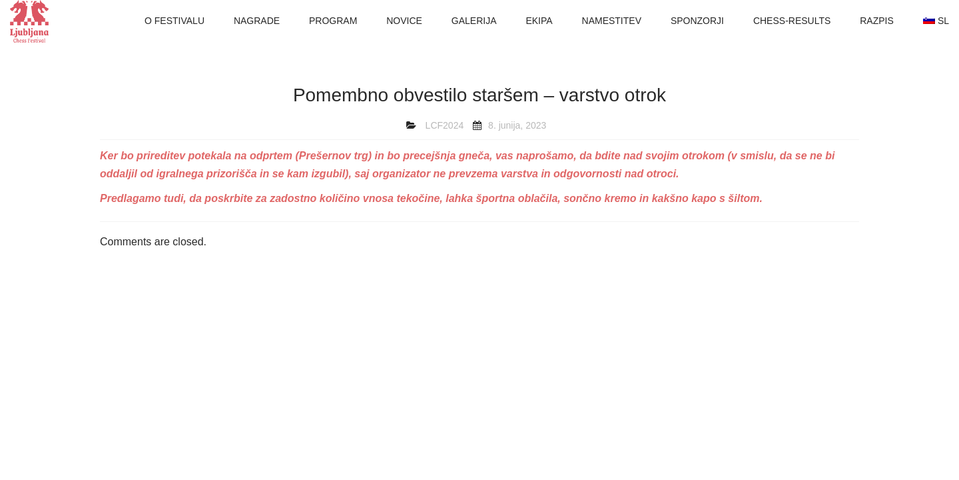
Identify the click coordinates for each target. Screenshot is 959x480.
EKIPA (538, 20)
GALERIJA (474, 20)
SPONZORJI (697, 20)
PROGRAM (333, 20)
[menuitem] (936, 21)
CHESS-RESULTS (791, 20)
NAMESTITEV (611, 20)
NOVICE (404, 20)
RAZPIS (877, 20)
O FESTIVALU (174, 20)
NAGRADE (257, 20)
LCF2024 (445, 125)
